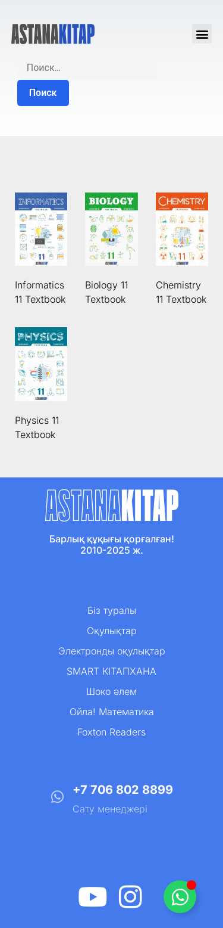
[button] (202, 34)
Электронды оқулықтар (111, 651)
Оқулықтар (112, 631)
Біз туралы (111, 610)
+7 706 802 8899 (123, 790)
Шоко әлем (111, 691)
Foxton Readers (111, 732)
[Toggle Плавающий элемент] (180, 896)
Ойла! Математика (112, 712)
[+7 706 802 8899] (57, 797)
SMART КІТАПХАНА (111, 671)
